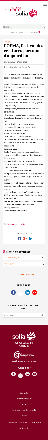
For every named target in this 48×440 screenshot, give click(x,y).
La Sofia (24, 404)
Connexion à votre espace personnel (23, 32)
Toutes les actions (24, 274)
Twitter (20, 294)
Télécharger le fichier (16, 224)
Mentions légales (24, 398)
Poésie (7, 41)
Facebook (13, 292)
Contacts (24, 393)
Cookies (24, 415)
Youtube (34, 292)
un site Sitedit (24, 428)
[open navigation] (45, 4)
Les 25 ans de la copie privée (24, 361)
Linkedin (27, 292)
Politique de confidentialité (24, 410)
